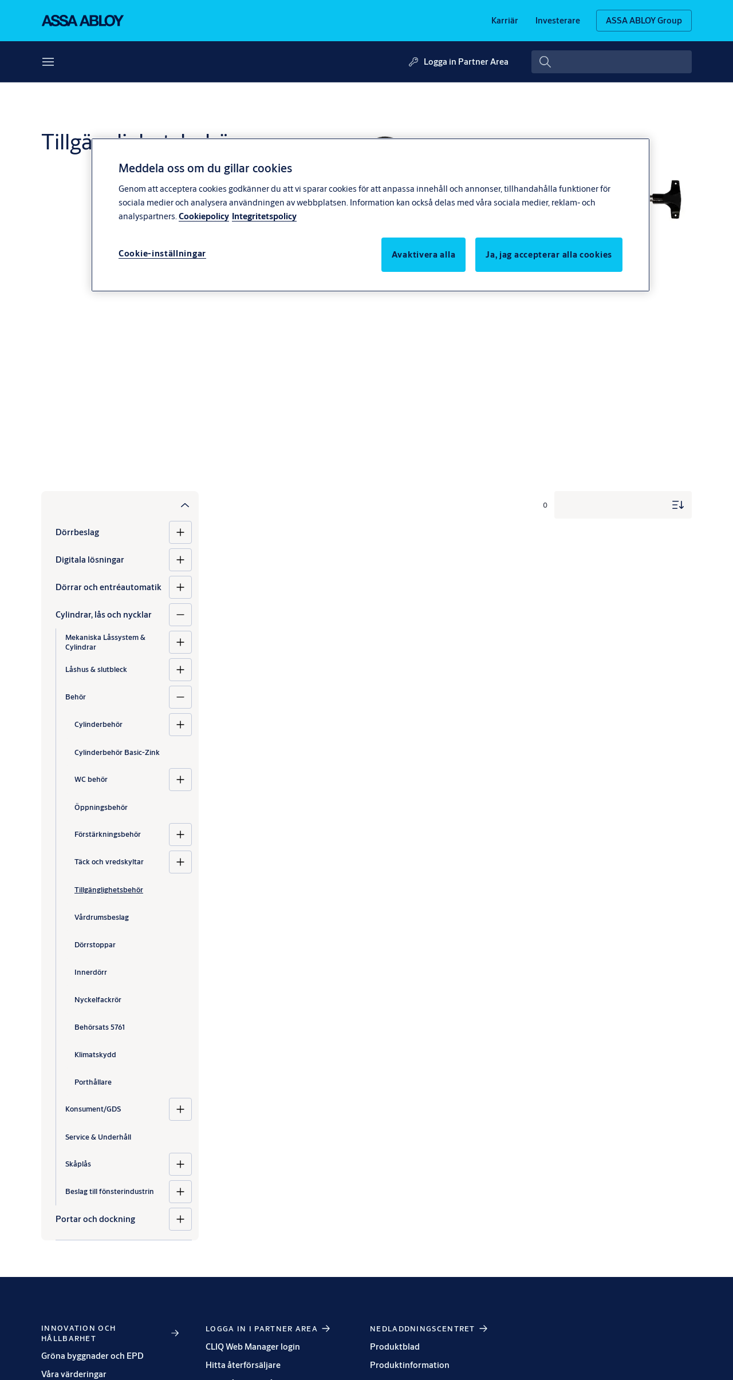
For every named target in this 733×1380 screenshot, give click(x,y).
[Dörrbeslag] (180, 532)
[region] (370, 214)
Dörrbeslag (77, 532)
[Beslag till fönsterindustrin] (180, 1191)
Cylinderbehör (98, 724)
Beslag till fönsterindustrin (109, 1191)
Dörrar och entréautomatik (108, 587)
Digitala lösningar (90, 559)
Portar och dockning (95, 1218)
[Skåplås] (180, 1164)
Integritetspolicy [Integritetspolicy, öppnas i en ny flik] (264, 216)
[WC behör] (180, 779)
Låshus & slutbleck (96, 669)
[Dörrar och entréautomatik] (180, 587)
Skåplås (78, 1163)
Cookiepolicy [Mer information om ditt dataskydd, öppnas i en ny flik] (204, 216)
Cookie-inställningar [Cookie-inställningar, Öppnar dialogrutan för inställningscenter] (162, 253)
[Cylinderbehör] (180, 724)
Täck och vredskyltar (109, 861)
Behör (75, 696)
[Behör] (180, 697)
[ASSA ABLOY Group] (644, 20)
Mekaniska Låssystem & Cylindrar (105, 641)
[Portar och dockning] (180, 1219)
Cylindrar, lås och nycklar (104, 614)
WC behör (91, 779)
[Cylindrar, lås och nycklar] (180, 614)
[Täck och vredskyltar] (180, 862)
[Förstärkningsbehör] (180, 834)
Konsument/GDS (93, 1108)
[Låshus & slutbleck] (180, 669)
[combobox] (611, 61)
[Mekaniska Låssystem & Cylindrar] (180, 642)
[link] (504, 20)
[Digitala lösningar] (180, 559)
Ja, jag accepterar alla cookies (549, 254)
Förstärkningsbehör (107, 834)
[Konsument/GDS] (180, 1109)
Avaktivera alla (424, 254)
